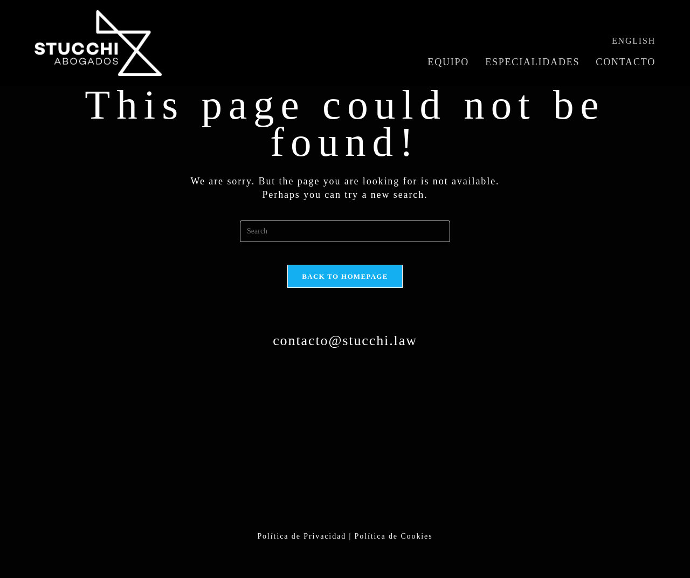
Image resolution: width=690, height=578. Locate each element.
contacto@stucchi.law (345, 350)
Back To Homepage (345, 286)
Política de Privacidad (301, 546)
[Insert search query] (345, 231)
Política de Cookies (394, 546)
